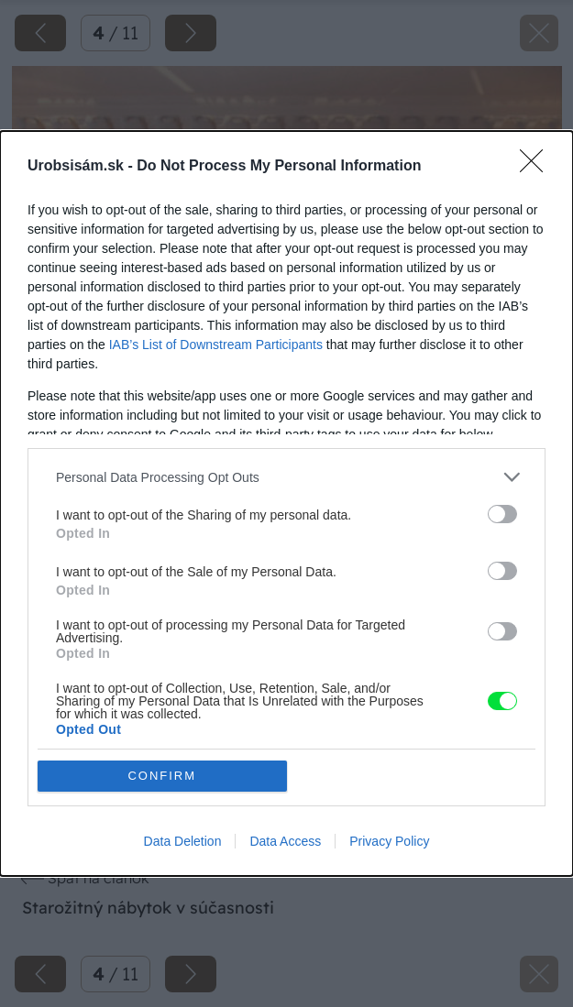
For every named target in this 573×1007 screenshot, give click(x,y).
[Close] (537, 166)
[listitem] (286, 477)
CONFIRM (161, 776)
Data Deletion (183, 841)
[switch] (502, 514)
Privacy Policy (389, 841)
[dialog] (286, 503)
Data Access (285, 841)
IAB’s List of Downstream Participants (216, 344)
